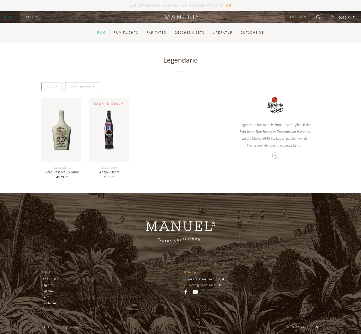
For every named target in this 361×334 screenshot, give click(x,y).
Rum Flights (126, 32)
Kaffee (47, 291)
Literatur (223, 32)
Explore (32, 17)
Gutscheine (252, 32)
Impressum (71, 327)
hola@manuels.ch (205, 285)
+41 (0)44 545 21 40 (207, 279)
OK (228, 5)
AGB (45, 327)
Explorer (49, 303)
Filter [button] (51, 86)
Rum (9, 17)
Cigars (47, 285)
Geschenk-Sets (190, 32)
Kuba (180, 71)
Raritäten (156, 32)
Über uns (49, 279)
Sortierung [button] (80, 86)
